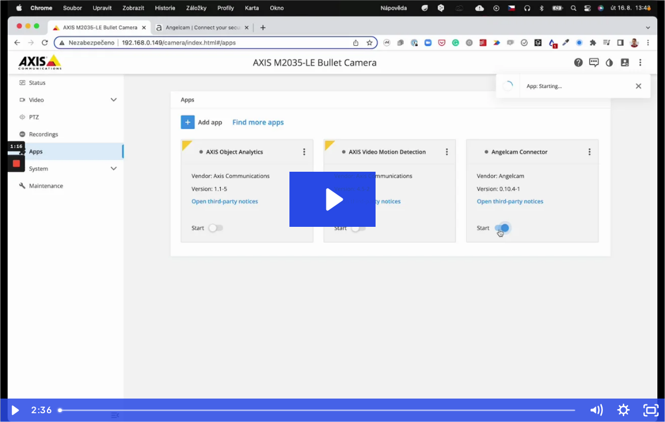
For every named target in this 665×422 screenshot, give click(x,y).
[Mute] (595, 410)
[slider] (317, 410)
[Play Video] (14, 410)
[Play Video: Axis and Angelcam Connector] (332, 199)
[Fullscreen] (651, 410)
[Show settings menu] (623, 410)
